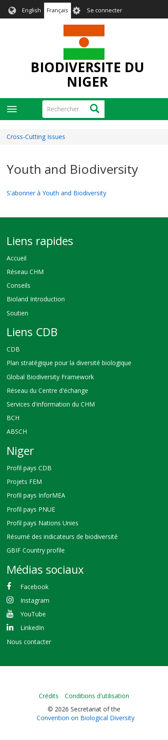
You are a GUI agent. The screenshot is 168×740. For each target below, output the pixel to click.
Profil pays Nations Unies (42, 523)
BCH (13, 418)
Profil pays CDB (29, 468)
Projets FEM (24, 481)
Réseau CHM (25, 271)
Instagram (34, 600)
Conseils (18, 285)
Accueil (16, 258)
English (31, 10)
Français (57, 10)
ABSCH (17, 431)
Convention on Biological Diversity (85, 718)
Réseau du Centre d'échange (47, 390)
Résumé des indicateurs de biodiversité (62, 536)
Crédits (49, 696)
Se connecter (104, 10)
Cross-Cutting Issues (36, 136)
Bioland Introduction (36, 299)
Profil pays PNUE (31, 509)
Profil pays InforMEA (36, 495)
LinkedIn (32, 627)
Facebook (34, 586)
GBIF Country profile (36, 550)
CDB (13, 349)
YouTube (33, 614)
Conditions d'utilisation (97, 696)
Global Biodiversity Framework (50, 377)
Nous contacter (29, 641)
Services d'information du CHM (51, 404)
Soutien (17, 313)
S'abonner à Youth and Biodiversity (56, 193)
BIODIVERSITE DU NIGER (87, 74)
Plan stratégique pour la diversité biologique (69, 363)
